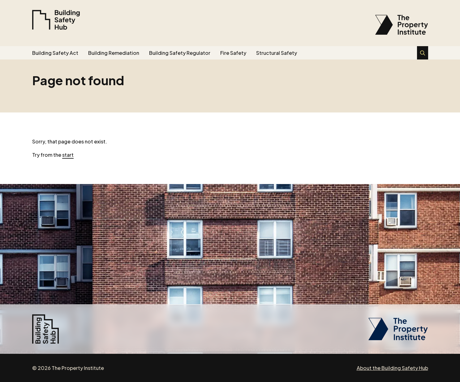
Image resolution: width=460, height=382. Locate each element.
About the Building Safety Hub (392, 368)
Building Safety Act (55, 53)
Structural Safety (276, 53)
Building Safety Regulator (179, 53)
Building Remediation (113, 53)
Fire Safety (233, 53)
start (68, 154)
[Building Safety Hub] (56, 20)
